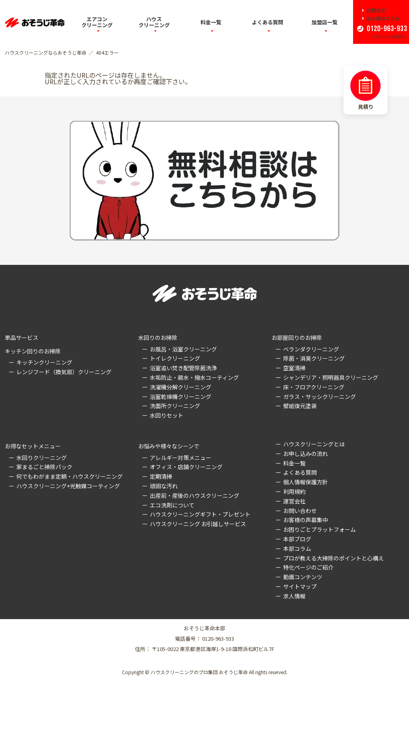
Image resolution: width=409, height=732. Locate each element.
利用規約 (294, 491)
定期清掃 (161, 476)
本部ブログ (297, 539)
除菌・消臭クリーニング (314, 358)
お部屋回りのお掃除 (297, 337)
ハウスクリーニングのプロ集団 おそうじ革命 (199, 672)
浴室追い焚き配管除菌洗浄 (183, 368)
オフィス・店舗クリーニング (186, 467)
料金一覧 (211, 22)
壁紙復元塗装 (300, 406)
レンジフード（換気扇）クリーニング (63, 372)
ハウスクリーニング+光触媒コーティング (68, 486)
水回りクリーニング (41, 458)
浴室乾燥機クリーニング (180, 397)
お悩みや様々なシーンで (168, 446)
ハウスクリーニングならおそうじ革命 (45, 52)
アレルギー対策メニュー (180, 458)
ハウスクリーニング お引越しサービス (198, 524)
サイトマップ (300, 586)
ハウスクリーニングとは (314, 444)
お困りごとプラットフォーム (319, 529)
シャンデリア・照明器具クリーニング (330, 377)
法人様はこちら (383, 18)
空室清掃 (294, 368)
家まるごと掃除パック (44, 467)
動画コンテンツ (302, 577)
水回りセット (166, 415)
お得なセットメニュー (33, 446)
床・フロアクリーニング (313, 387)
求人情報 (294, 596)
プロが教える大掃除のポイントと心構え (333, 558)
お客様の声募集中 (305, 520)
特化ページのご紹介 (308, 567)
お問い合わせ (300, 511)
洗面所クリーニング (175, 406)
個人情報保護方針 (305, 482)
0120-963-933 (386, 29)
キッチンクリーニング (44, 362)
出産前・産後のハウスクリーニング (194, 495)
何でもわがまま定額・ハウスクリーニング (69, 476)
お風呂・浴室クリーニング (183, 349)
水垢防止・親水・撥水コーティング (194, 377)
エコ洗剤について (172, 505)
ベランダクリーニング (311, 349)
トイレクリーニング (175, 358)
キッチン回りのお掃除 (33, 351)
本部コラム (297, 548)
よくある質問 (267, 22)
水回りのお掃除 (157, 337)
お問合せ (375, 10)
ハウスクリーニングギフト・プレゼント (200, 514)
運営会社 (294, 501)
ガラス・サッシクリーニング (319, 397)
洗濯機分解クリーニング (180, 387)
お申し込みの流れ (305, 454)
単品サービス (21, 337)
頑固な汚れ (164, 486)
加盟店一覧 (325, 22)
